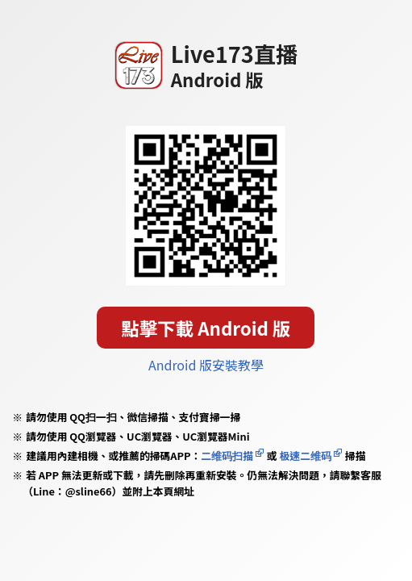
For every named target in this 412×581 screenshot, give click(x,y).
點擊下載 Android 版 (206, 328)
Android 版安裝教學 (206, 364)
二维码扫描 (227, 455)
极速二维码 (305, 455)
